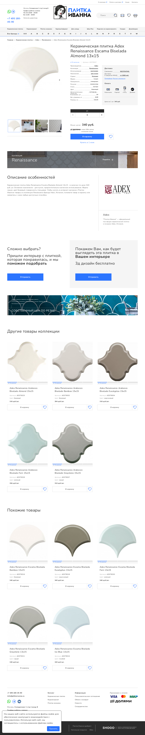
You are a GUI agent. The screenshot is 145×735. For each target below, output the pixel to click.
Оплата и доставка (115, 2)
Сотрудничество (81, 706)
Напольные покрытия (79, 730)
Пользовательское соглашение (87, 696)
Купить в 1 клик (87, 142)
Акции (127, 2)
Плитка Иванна (73, 12)
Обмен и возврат (81, 700)
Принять (53, 728)
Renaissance (46, 40)
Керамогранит (32, 29)
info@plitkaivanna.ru (15, 696)
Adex (37, 40)
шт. (87, 111)
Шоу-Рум (90, 29)
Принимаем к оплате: (119, 693)
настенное (94, 71)
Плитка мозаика (46, 29)
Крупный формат (62, 29)
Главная (10, 40)
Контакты (135, 2)
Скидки (122, 29)
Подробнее (108, 78)
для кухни (94, 73)
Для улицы (75, 29)
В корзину (87, 136)
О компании (101, 2)
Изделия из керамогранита (106, 29)
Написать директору (30, 18)
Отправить (25, 277)
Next (59, 80)
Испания (95, 76)
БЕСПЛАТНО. (124, 71)
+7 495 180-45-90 (14, 693)
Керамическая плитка (15, 29)
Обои (91, 730)
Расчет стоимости (119, 78)
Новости (78, 703)
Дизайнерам (133, 29)
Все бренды (13, 33)
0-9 (25, 34)
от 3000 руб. (124, 75)
